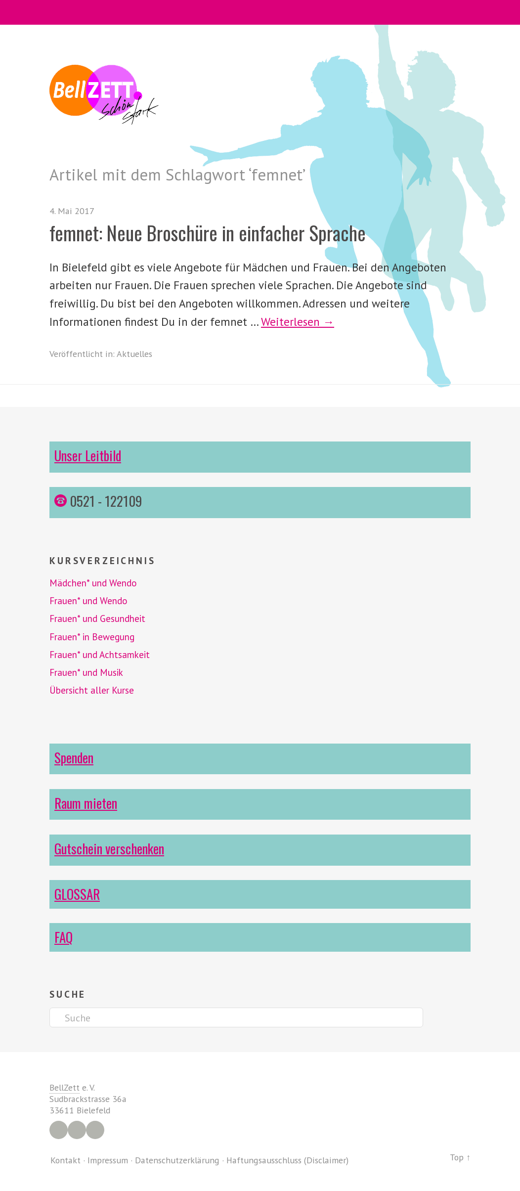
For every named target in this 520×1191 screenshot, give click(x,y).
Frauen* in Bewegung (91, 637)
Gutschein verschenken (109, 848)
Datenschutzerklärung (177, 1160)
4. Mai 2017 (71, 211)
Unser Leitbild (87, 455)
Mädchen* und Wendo (93, 583)
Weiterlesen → (297, 321)
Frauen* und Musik (86, 672)
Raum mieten (85, 803)
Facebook (58, 1130)
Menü (260, 12)
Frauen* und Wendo (88, 601)
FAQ (63, 937)
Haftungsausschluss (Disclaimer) (287, 1160)
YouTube (95, 1130)
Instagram (77, 1130)
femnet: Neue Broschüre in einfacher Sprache (207, 233)
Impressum (107, 1160)
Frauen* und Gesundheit (97, 618)
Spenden (73, 757)
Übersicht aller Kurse (91, 690)
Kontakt (65, 1160)
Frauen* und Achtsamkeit (99, 655)
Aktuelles (134, 353)
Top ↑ (460, 1157)
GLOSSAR (77, 894)
